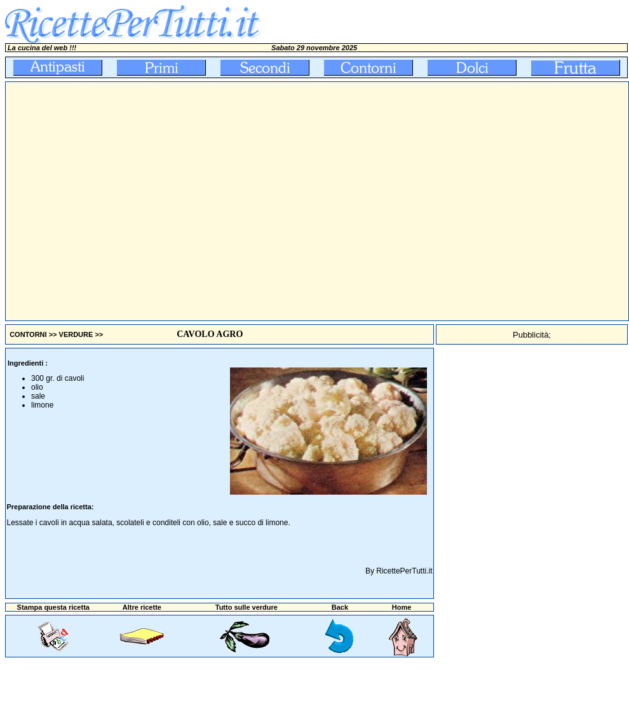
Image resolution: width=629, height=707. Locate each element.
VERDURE (76, 334)
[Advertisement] (119, 201)
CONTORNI (28, 334)
